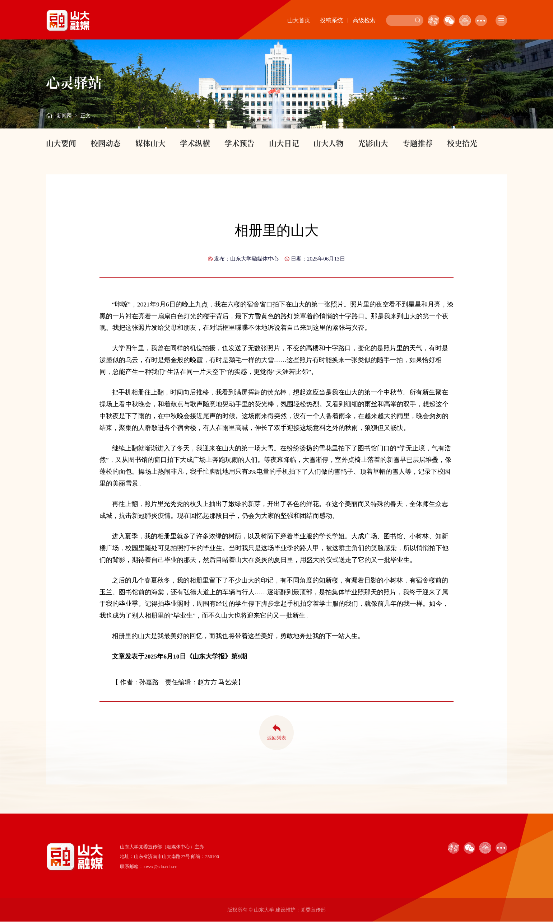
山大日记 (284, 142)
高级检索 (364, 20)
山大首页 (298, 20)
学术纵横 (195, 142)
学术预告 (239, 142)
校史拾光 (462, 142)
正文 (85, 115)
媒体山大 (150, 142)
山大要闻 (61, 142)
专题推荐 (418, 142)
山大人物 (328, 142)
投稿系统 (331, 20)
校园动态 (105, 142)
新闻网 (64, 115)
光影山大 (373, 142)
